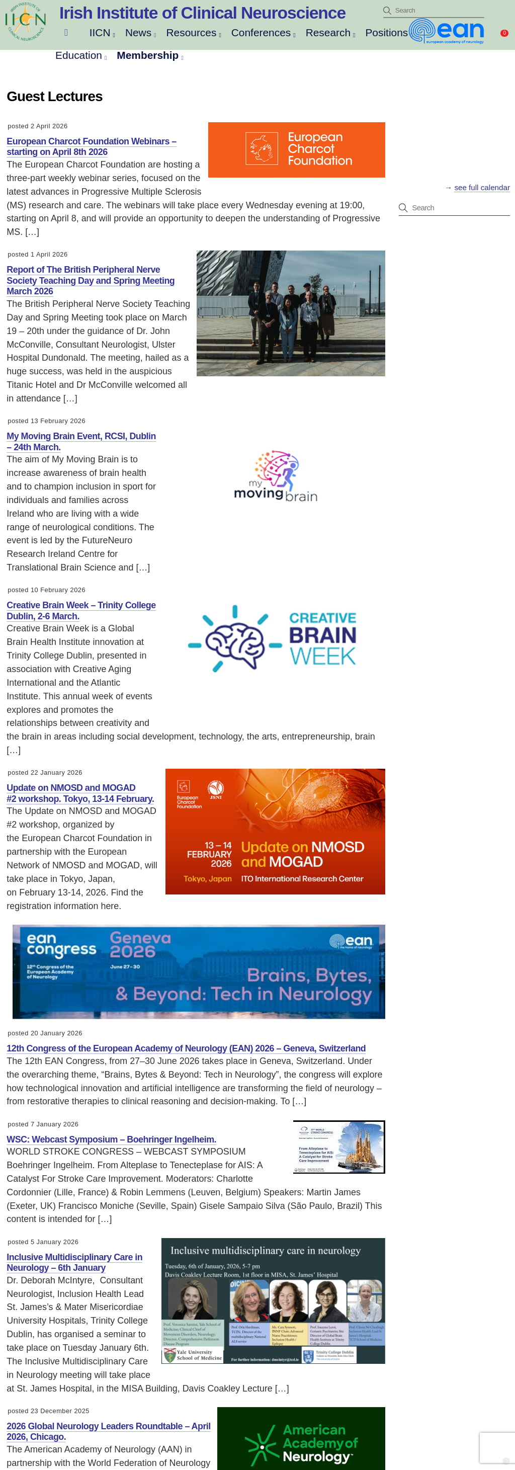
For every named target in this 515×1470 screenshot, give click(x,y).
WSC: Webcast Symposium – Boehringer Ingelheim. (111, 1139)
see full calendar (482, 187)
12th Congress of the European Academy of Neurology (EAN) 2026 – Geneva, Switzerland (186, 1048)
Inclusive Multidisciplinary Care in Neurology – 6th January (74, 1262)
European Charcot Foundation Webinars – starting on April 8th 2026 (91, 146)
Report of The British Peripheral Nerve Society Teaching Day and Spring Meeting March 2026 (91, 280)
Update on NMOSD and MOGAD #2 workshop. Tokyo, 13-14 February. (80, 793)
